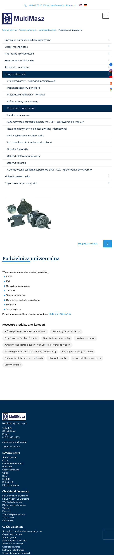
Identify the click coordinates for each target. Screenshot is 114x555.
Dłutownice (8, 521)
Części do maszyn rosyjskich (21, 183)
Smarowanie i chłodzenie (19, 60)
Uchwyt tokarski (16, 163)
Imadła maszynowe (18, 115)
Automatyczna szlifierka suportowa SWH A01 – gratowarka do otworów (49, 169)
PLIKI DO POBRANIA (60, 314)
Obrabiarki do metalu (12, 464)
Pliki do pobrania (10, 485)
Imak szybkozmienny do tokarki (25, 135)
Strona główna (9, 30)
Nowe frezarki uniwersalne (15, 499)
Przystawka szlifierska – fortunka (26, 94)
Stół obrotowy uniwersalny (22, 101)
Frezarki (6, 511)
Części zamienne (10, 470)
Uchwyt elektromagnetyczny (23, 156)
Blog (4, 476)
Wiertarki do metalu (12, 502)
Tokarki (5, 508)
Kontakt (6, 479)
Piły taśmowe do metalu (14, 505)
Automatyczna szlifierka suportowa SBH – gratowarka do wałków (45, 122)
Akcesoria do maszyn (17, 67)
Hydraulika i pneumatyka (19, 53)
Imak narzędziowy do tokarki (23, 88)
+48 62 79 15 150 (37, 5)
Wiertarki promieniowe (13, 514)
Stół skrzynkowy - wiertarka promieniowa (31, 81)
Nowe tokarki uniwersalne (15, 496)
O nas (5, 460)
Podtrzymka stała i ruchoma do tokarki (29, 142)
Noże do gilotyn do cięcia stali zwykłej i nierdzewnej (37, 129)
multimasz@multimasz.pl (63, 5)
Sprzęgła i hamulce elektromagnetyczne (28, 40)
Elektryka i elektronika (17, 176)
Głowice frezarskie (17, 149)
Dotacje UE (7, 482)
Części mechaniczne (16, 47)
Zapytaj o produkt (88, 243)
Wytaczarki (8, 518)
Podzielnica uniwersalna (21, 108)
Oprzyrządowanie (15, 74)
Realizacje (7, 467)
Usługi (5, 473)
